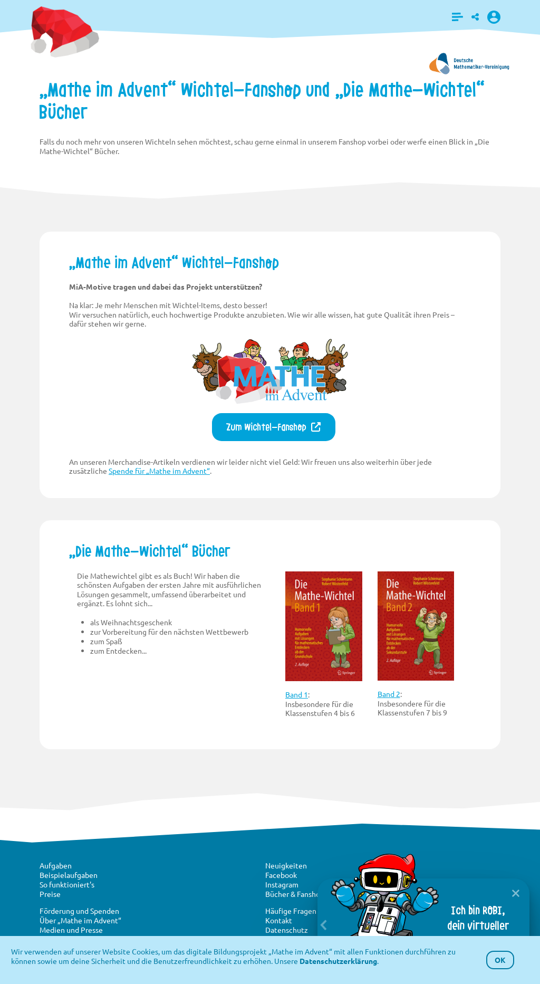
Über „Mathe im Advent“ (80, 920)
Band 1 (296, 694)
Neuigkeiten (286, 865)
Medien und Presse (71, 929)
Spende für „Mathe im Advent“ (159, 470)
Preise (50, 894)
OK (500, 959)
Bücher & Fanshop (294, 894)
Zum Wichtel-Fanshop (266, 427)
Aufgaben (56, 865)
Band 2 (389, 694)
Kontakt (278, 920)
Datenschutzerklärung (338, 961)
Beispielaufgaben (69, 875)
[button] (457, 17)
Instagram (281, 884)
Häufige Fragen (290, 910)
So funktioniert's (67, 884)
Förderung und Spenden (79, 910)
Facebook (281, 875)
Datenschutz (286, 929)
